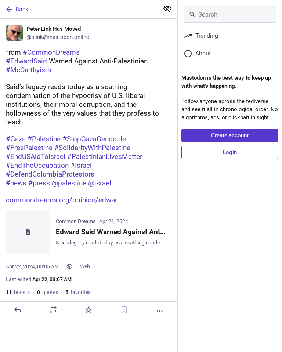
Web (85, 266)
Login (230, 152)
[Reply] (17, 309)
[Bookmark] (124, 309)
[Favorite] (88, 309)
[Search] (230, 14)
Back (16, 9)
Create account (230, 135)
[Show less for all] (167, 9)
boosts (18, 292)
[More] (159, 310)
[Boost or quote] (53, 309)
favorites (78, 292)
